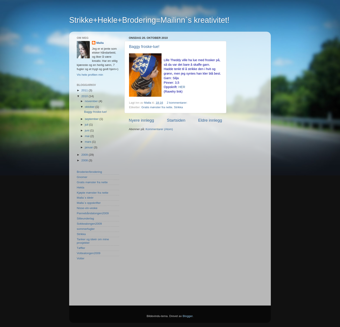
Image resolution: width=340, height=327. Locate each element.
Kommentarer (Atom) (159, 129)
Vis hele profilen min (90, 74)
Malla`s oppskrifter (89, 202)
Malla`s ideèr (85, 197)
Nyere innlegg (141, 120)
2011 (85, 90)
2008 (85, 160)
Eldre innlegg (210, 120)
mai (87, 136)
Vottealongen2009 (88, 253)
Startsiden (176, 120)
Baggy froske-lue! (144, 46)
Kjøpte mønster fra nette (92, 192)
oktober (90, 106)
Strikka (178, 107)
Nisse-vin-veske (87, 208)
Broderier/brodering (89, 171)
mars (88, 141)
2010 (85, 96)
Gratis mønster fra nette (156, 107)
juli (87, 124)
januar (89, 147)
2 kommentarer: (177, 102)
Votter (80, 258)
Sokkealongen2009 (89, 223)
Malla (100, 42)
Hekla (80, 187)
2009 (85, 154)
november (92, 101)
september (92, 119)
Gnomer (82, 177)
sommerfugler (86, 229)
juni (87, 130)
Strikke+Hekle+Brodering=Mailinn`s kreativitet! (149, 20)
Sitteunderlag (85, 218)
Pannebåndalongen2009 (93, 213)
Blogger (188, 316)
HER (181, 87)
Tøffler (81, 248)
